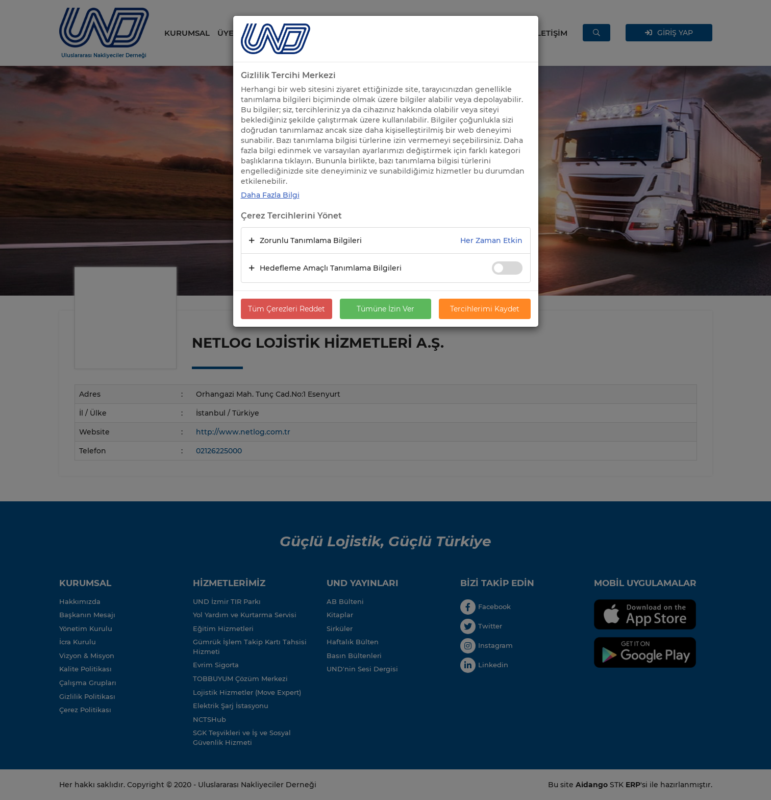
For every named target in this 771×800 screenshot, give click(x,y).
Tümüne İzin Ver (385, 308)
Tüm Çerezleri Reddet (286, 308)
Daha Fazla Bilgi (270, 195)
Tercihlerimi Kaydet (484, 308)
